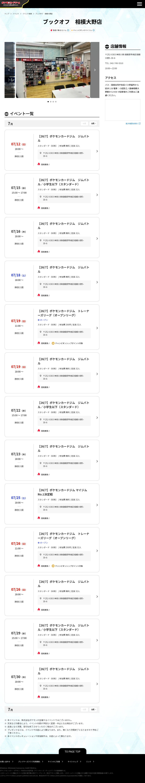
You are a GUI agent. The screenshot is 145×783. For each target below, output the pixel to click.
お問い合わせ (5, 761)
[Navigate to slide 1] (48, 101)
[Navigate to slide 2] (50, 101)
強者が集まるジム (59, 30)
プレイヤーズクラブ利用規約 (29, 761)
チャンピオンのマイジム (82, 30)
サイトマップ (73, 761)
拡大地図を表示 (132, 123)
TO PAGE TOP (72, 751)
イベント (16, 13)
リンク (88, 761)
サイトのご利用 (54, 761)
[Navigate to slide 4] (55, 101)
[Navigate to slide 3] (53, 101)
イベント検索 (27, 13)
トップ (7, 13)
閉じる (139, 4)
